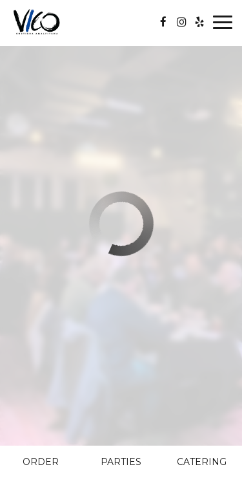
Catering (202, 462)
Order (41, 462)
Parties (121, 462)
